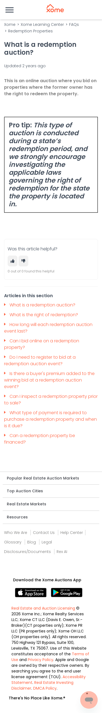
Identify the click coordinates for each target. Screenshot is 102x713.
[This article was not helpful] (23, 261)
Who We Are (15, 532)
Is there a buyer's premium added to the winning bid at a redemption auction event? (49, 380)
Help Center (71, 532)
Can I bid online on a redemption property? (41, 344)
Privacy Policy (40, 659)
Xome (10, 24)
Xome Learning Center (42, 24)
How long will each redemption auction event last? (48, 327)
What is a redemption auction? (43, 305)
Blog (31, 542)
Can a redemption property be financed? (39, 438)
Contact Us (44, 532)
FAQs (74, 24)
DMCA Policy (45, 688)
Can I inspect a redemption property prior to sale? (51, 399)
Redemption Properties (30, 31)
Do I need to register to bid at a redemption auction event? (40, 360)
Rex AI (62, 551)
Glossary (12, 542)
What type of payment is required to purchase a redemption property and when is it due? (50, 419)
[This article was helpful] (12, 261)
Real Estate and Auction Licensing (43, 608)
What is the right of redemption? (44, 315)
